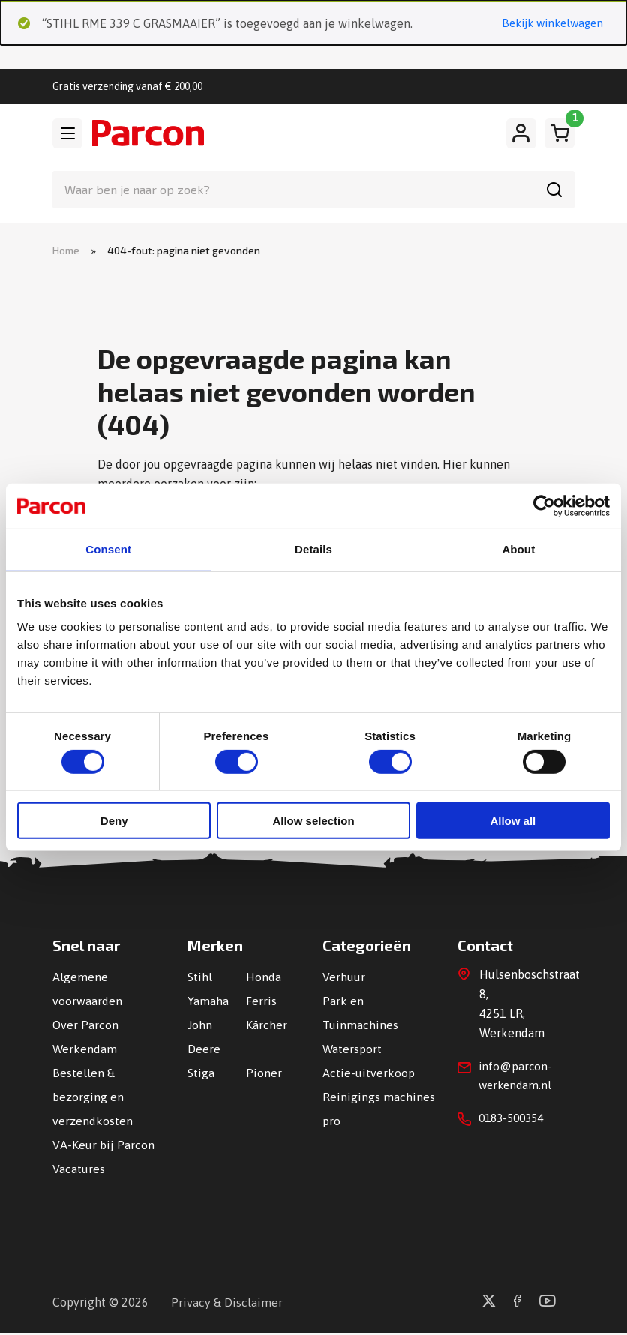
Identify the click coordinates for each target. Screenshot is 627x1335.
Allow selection (313, 821)
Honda (263, 979)
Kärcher (266, 1027)
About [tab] (518, 549)
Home (66, 251)
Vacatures (78, 1171)
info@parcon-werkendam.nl (516, 1079)
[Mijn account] (521, 134)
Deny (114, 821)
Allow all (513, 821)
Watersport (352, 1051)
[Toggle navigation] (67, 134)
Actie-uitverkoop (368, 1075)
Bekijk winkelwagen (548, 24)
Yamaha (208, 1003)
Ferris (261, 1003)
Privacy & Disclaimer (227, 1304)
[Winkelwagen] (559, 134)
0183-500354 (514, 1123)
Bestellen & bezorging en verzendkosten (92, 1099)
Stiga (201, 1075)
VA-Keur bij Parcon (103, 1147)
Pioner (264, 1075)
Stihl (200, 979)
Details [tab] (313, 549)
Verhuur (343, 979)
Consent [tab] (108, 549)
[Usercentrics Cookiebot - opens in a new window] (544, 505)
